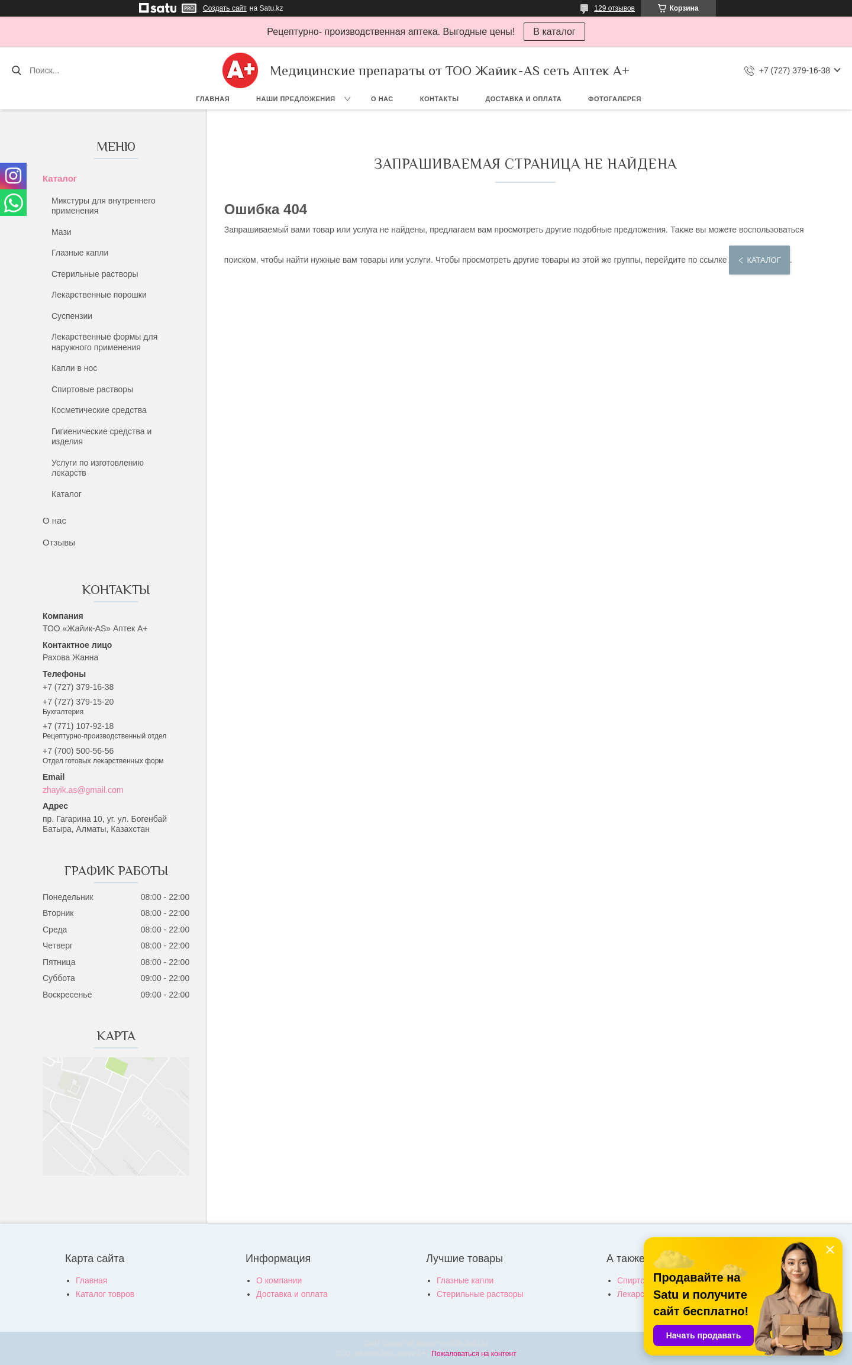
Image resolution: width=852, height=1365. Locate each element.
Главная (213, 98)
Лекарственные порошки (99, 294)
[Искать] (16, 70)
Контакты (439, 98)
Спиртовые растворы (92, 389)
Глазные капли (79, 252)
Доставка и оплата (523, 98)
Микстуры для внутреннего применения (103, 206)
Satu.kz (476, 1343)
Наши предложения (295, 98)
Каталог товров (105, 1294)
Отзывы (59, 542)
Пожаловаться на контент (473, 1354)
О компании (279, 1280)
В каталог (554, 32)
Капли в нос (74, 368)
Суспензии (71, 316)
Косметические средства (99, 410)
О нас (382, 98)
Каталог (60, 178)
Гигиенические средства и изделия (101, 437)
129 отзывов (614, 8)
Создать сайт (225, 8)
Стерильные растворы (94, 274)
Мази (61, 232)
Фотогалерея (614, 98)
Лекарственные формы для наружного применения (104, 342)
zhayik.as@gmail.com (83, 790)
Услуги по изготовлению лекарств (97, 468)
